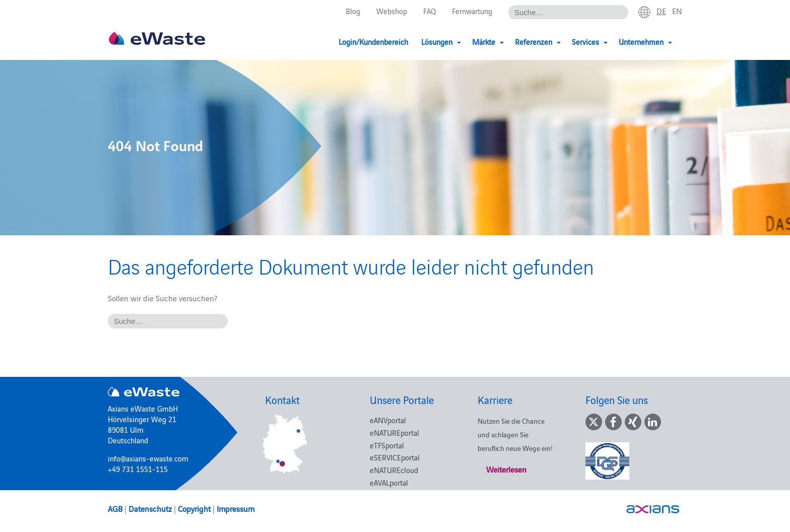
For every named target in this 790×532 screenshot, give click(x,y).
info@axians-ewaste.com (148, 458)
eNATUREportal (394, 432)
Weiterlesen (506, 469)
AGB (115, 508)
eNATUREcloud (394, 469)
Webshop (391, 11)
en (677, 10)
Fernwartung (472, 11)
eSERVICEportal (395, 457)
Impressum (235, 508)
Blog (353, 11)
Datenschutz (150, 508)
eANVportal (388, 420)
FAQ (429, 11)
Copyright (194, 508)
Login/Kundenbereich (373, 41)
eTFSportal (387, 445)
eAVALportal (389, 482)
